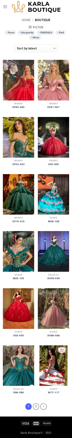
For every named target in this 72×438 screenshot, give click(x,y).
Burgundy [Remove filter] (27, 32)
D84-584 (18, 392)
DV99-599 (53, 278)
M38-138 (53, 221)
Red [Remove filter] (61, 32)
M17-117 (53, 392)
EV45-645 (18, 107)
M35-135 (18, 278)
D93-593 (18, 335)
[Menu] (5, 6)
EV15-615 (18, 221)
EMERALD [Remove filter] (46, 32)
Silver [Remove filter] (36, 37)
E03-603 (53, 164)
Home (26, 20)
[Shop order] (35, 48)
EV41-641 (53, 107)
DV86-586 (53, 335)
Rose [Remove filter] (11, 32)
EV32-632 (18, 164)
